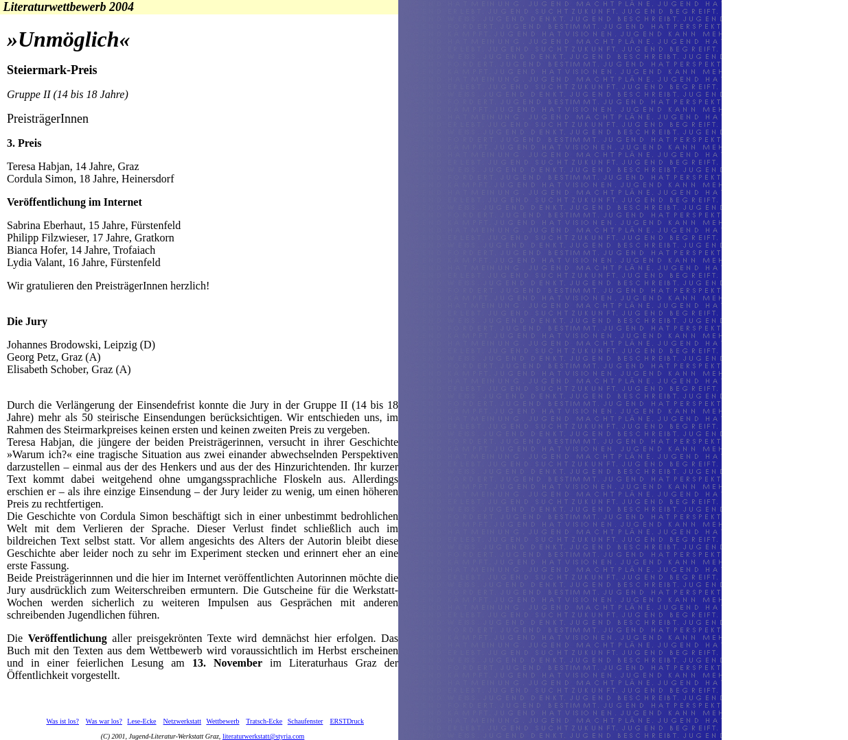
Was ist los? (62, 721)
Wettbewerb (222, 721)
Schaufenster (305, 721)
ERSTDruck (346, 721)
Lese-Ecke (141, 721)
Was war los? (104, 721)
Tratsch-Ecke (264, 721)
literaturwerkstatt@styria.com (263, 736)
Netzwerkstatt (182, 721)
